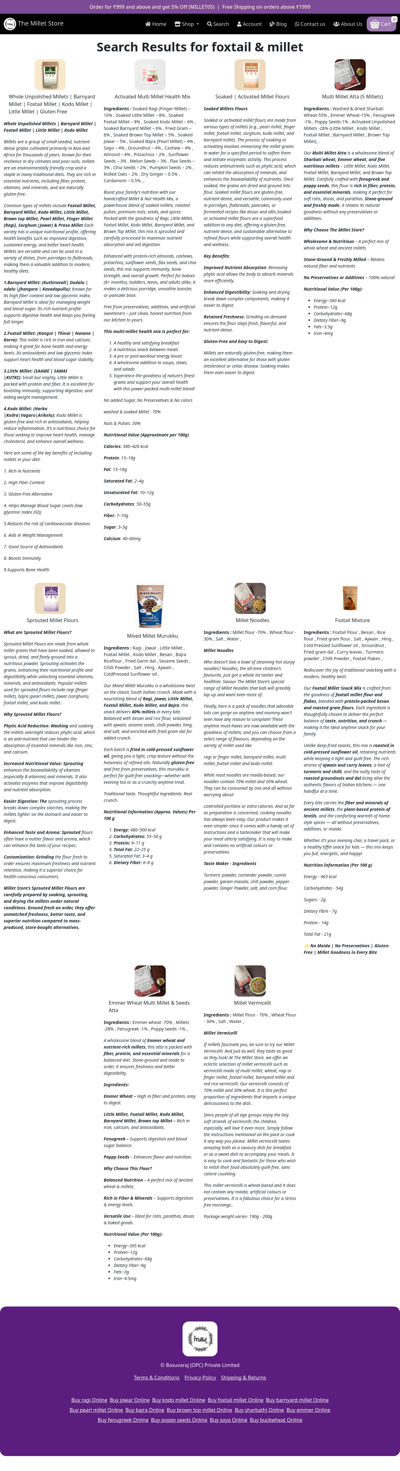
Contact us (310, 24)
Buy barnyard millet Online (297, 1400)
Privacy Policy (200, 1377)
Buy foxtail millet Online (236, 1400)
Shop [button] (184, 24)
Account (249, 24)
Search (218, 24)
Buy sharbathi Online (259, 1410)
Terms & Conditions (156, 1377)
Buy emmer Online (308, 1410)
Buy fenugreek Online (123, 1419)
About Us (347, 24)
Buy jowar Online (130, 1400)
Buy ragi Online (89, 1400)
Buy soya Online (228, 1419)
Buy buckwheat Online (276, 1419)
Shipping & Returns (243, 1377)
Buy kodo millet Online (178, 1400)
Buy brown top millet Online (199, 1410)
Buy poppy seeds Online (179, 1419)
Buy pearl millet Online (96, 1410)
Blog (278, 24)
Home (155, 24)
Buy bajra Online (145, 1410)
